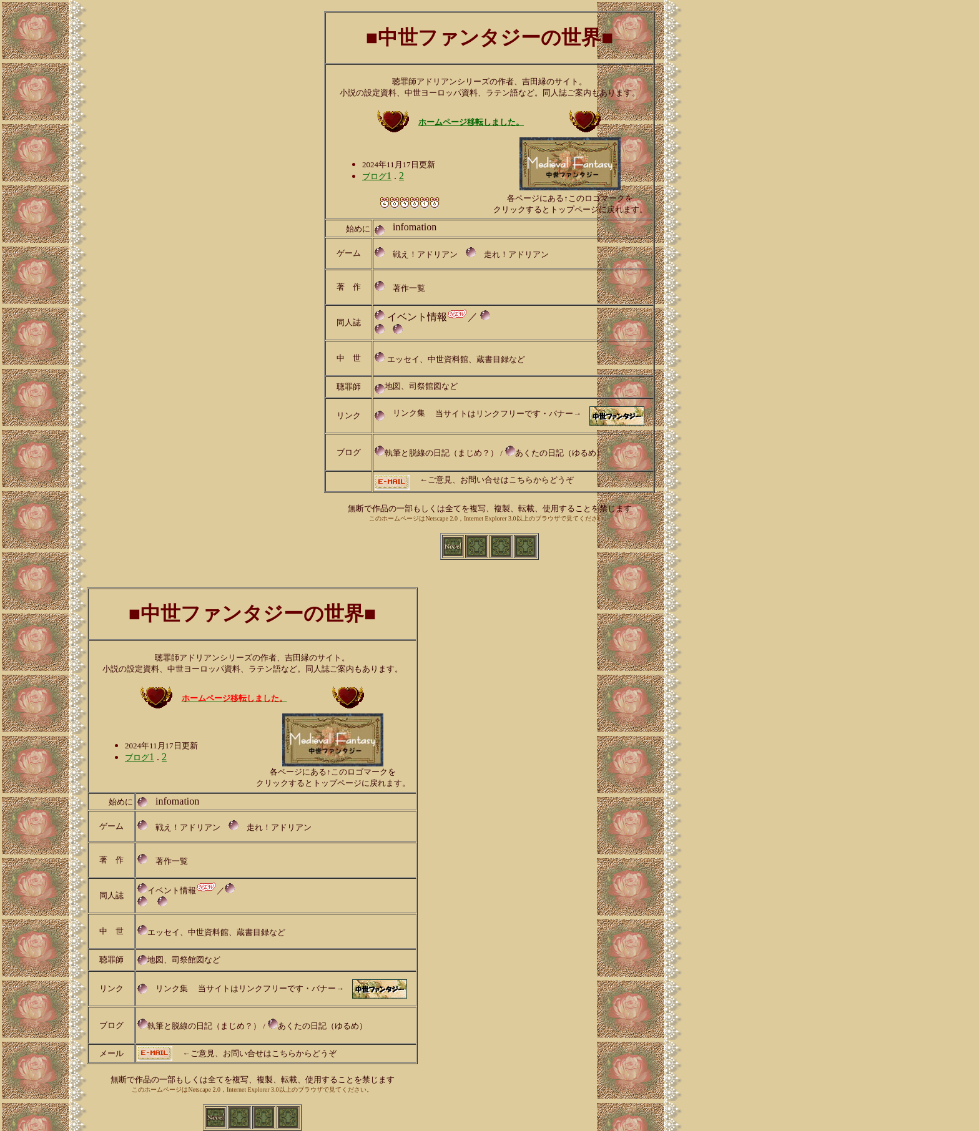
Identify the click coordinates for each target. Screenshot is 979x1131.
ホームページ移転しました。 (471, 122)
